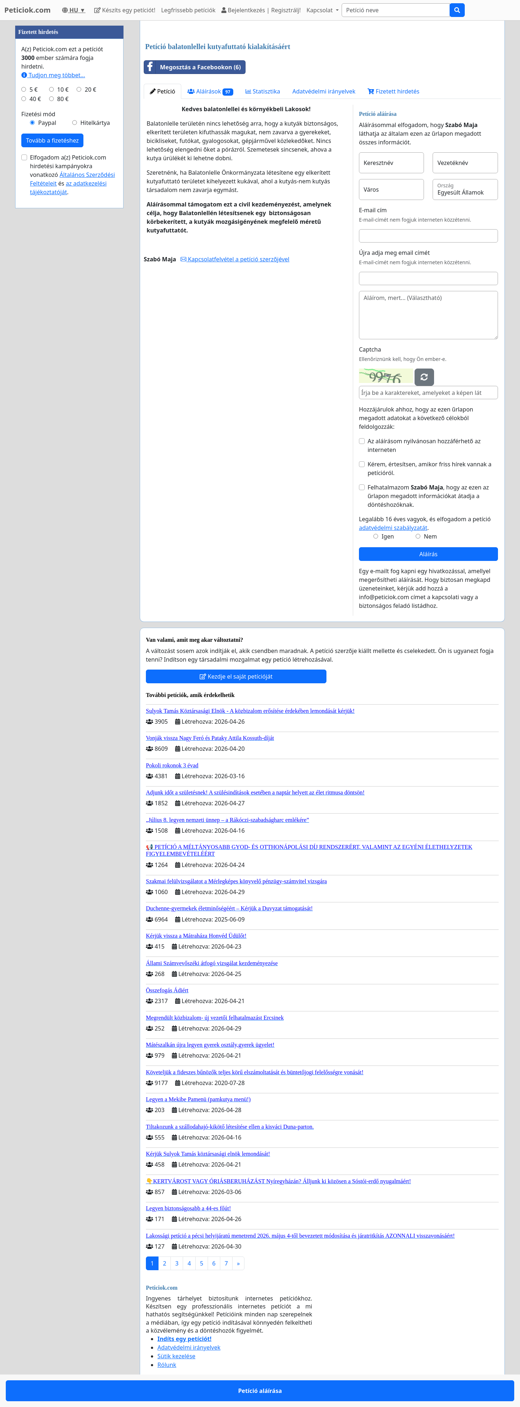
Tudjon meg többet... (53, 75)
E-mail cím (373, 210)
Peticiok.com (27, 10)
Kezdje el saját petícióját (236, 676)
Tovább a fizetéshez (52, 140)
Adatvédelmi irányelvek (324, 91)
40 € (35, 99)
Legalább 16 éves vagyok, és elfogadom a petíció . (425, 523)
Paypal (47, 123)
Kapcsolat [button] (320, 10)
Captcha (370, 349)
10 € (63, 89)
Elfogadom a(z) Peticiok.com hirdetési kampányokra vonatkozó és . (72, 174)
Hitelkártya (95, 123)
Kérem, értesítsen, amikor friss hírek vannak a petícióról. (429, 468)
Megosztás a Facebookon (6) (192, 67)
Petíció (162, 91)
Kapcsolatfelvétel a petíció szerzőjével (235, 259)
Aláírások (210, 91)
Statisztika (263, 91)
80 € (63, 99)
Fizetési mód (38, 114)
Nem (430, 536)
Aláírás (428, 554)
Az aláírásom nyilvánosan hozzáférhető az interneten (424, 445)
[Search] (396, 10)
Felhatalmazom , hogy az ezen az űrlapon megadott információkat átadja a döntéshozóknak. (428, 496)
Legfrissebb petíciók (188, 10)
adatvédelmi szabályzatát (393, 528)
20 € (90, 89)
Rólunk (166, 1365)
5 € (34, 89)
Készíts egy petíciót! (125, 10)
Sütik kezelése (176, 1356)
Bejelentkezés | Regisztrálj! (261, 10)
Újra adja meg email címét (394, 253)
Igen (388, 536)
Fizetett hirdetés (393, 91)
